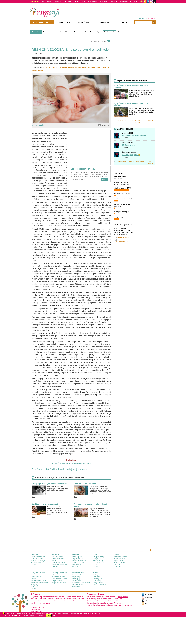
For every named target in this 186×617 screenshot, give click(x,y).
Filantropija (76, 586)
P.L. (33, 53)
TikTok (147, 600)
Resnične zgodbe (109, 32)
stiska (53, 67)
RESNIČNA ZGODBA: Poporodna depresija (71, 463)
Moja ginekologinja (95, 32)
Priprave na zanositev (50, 32)
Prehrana (76, 1)
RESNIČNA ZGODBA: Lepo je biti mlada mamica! (131, 86)
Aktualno (120, 32)
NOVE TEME (122, 161)
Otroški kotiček (124, 1)
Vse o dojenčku (77, 557)
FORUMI (150, 120)
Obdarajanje (76, 579)
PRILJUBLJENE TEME (136, 161)
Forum (33, 575)
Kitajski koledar (57, 581)
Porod (54, 561)
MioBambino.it (123, 597)
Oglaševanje (97, 581)
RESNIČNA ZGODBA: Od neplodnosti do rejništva (131, 104)
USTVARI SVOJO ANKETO (123, 241)
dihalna (40, 70)
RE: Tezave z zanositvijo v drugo (134, 135)
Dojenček (104, 22)
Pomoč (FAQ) (97, 579)
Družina (95, 564)
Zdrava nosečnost (58, 559)
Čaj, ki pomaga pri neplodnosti (45, 504)
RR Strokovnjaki (77, 585)
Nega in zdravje (77, 559)
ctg (104, 67)
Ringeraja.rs (118, 603)
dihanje (34, 70)
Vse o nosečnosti (57, 557)
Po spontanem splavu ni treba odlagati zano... (90, 505)
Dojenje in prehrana (79, 561)
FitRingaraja (113, 1)
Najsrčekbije (76, 577)
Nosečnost (84, 22)
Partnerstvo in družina (59, 564)
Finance (83, 1)
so (101, 67)
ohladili (78, 67)
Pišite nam (96, 577)
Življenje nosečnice (58, 563)
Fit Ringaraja (118, 566)
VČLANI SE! (152, 18)
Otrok (124, 22)
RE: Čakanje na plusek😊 (131, 155)
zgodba (84, 67)
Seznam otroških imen (38, 581)
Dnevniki (34, 579)
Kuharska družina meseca (81, 583)
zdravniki (71, 67)
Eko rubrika (117, 564)
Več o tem (56, 615)
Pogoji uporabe (98, 583)
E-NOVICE (133, 1)
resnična (46, 67)
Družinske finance (120, 563)
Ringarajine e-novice (59, 583)
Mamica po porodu (78, 563)
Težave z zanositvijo (80, 32)
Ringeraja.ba (117, 599)
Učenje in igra (97, 559)
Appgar (58, 67)
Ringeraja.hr (120, 601)
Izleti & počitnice (119, 559)
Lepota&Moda (103, 1)
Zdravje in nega (98, 561)
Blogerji (49, 1)
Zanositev (125, 138)
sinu (98, 67)
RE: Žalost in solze (129, 145)
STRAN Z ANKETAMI (123, 237)
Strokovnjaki (57, 1)
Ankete (33, 588)
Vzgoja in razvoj (98, 557)
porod (64, 67)
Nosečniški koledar (58, 577)
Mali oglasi (34, 586)
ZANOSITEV (35, 32)
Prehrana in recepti (120, 557)
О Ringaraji (97, 575)
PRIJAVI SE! (143, 18)
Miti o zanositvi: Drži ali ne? (86, 483)
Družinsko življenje (78, 564)
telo (108, 67)
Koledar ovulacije (57, 575)
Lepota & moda (119, 561)
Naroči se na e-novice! (98, 41)
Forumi (43, 1)
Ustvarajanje (76, 581)
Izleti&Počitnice (92, 1)
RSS (146, 603)
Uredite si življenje (65, 32)
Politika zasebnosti (99, 585)
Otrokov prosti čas (99, 563)
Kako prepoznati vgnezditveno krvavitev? (49, 483)
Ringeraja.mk (127, 605)
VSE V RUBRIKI (122, 120)
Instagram (148, 597)
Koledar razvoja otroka (59, 579)
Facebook (148, 595)
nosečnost (92, 67)
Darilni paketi (67, 1)
